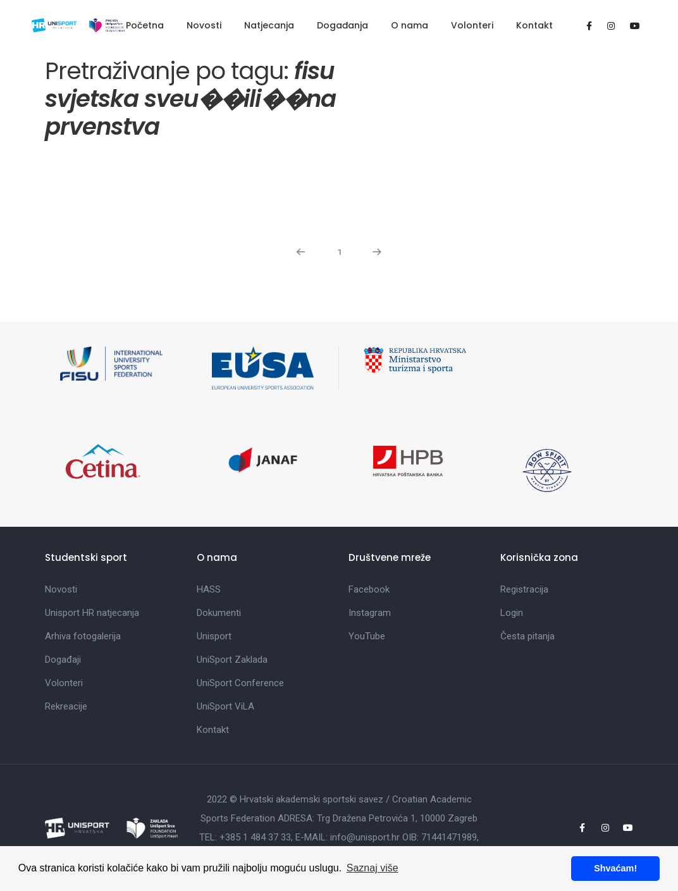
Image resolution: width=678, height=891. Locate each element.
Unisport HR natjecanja (92, 612)
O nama (409, 25)
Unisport (214, 636)
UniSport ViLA (225, 706)
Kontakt (534, 25)
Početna (145, 25)
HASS (209, 589)
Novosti (204, 25)
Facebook (369, 589)
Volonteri (472, 25)
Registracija (524, 589)
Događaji (63, 659)
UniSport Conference (240, 683)
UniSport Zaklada (232, 659)
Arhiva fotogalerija (83, 636)
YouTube (366, 636)
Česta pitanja (527, 636)
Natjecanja (269, 25)
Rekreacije (66, 706)
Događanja (342, 25)
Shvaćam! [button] (615, 868)
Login (511, 612)
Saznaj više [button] (372, 868)
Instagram (369, 612)
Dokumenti (219, 612)
